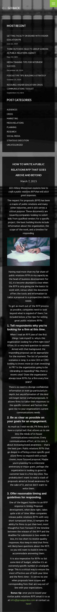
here (28, 603)
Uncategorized (15, 144)
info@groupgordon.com (23, 600)
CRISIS (10, 114)
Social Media (13, 136)
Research (11, 131)
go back (11, 8)
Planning (11, 127)
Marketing (12, 118)
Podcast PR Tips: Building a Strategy (26, 75)
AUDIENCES (12, 109)
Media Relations (15, 122)
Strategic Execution (18, 140)
